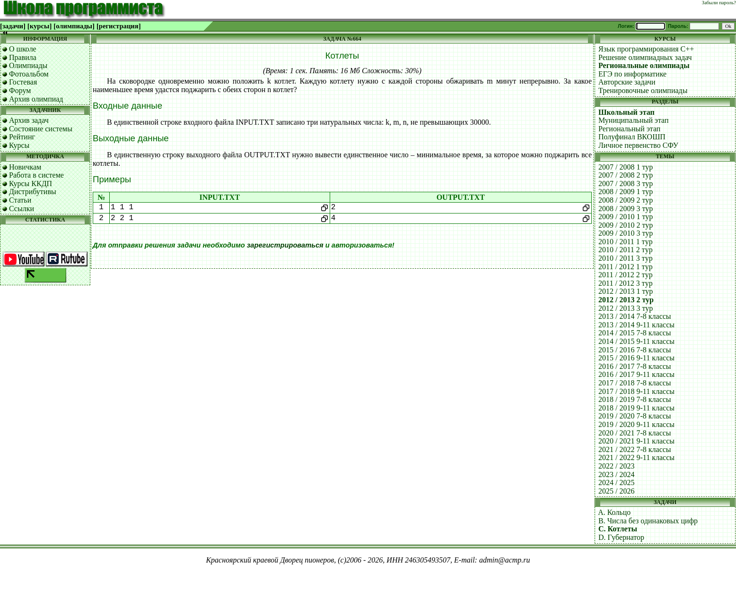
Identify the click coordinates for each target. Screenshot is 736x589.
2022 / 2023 (616, 466)
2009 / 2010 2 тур (625, 225)
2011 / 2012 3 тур (625, 283)
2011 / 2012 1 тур (625, 267)
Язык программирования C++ (646, 49)
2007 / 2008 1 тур (625, 167)
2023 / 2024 (616, 474)
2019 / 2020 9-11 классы (636, 424)
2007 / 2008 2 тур (625, 175)
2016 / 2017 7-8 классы (634, 366)
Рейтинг (22, 137)
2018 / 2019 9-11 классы (636, 408)
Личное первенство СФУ (638, 145)
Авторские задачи (627, 82)
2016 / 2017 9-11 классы (636, 374)
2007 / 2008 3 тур (625, 183)
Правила (22, 57)
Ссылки (21, 209)
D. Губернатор (621, 537)
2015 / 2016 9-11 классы (636, 358)
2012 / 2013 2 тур (626, 300)
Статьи (20, 200)
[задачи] (13, 26)
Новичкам (25, 167)
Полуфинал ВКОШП (632, 137)
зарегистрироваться (285, 245)
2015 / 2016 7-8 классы (634, 350)
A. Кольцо (614, 512)
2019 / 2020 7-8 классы (634, 416)
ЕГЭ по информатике (632, 74)
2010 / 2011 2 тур (625, 250)
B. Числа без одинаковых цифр (648, 521)
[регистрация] (118, 26)
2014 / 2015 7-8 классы (634, 333)
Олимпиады (28, 65)
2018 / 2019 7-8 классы (634, 399)
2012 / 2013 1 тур (625, 291)
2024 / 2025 (616, 482)
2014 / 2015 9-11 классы (636, 341)
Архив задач (29, 120)
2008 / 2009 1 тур (625, 192)
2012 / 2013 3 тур (625, 308)
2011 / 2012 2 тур (625, 275)
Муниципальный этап (633, 120)
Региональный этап (629, 129)
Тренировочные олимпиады (642, 90)
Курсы (19, 145)
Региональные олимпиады (644, 65)
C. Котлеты (617, 529)
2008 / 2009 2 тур (625, 200)
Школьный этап (626, 112)
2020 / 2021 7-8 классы (634, 433)
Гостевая (23, 82)
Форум (20, 90)
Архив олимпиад (36, 99)
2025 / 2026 (616, 491)
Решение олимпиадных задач (645, 57)
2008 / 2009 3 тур (625, 209)
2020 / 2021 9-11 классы (636, 441)
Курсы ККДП (30, 183)
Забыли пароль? (719, 2)
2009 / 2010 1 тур (625, 217)
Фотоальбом (29, 74)
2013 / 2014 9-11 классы (636, 325)
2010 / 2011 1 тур (625, 242)
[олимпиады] (74, 26)
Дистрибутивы (32, 192)
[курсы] (39, 26)
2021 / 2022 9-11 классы (636, 457)
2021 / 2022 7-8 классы (634, 449)
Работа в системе (36, 175)
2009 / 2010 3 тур (625, 233)
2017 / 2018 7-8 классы (634, 383)
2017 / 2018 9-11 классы (636, 391)
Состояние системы (40, 129)
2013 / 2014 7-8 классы (634, 316)
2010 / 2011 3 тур (625, 258)
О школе (22, 49)
